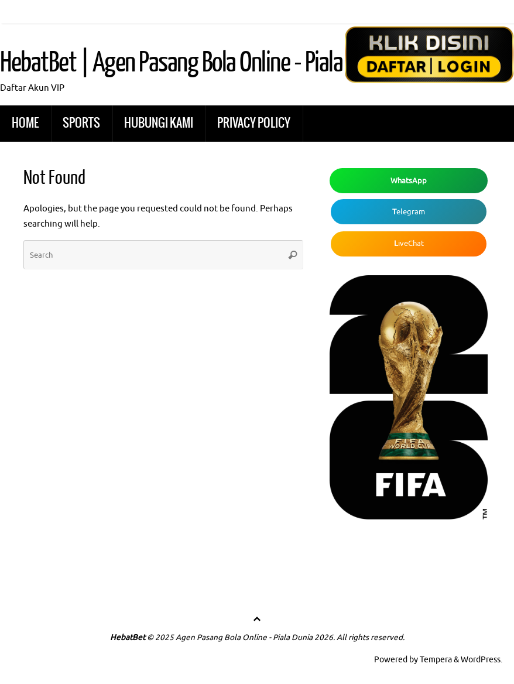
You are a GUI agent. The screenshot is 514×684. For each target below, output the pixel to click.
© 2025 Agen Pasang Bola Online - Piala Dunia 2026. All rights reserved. (276, 637)
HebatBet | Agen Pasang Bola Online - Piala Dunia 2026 (220, 62)
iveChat (409, 243)
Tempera (436, 660)
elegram (408, 212)
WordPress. (481, 660)
